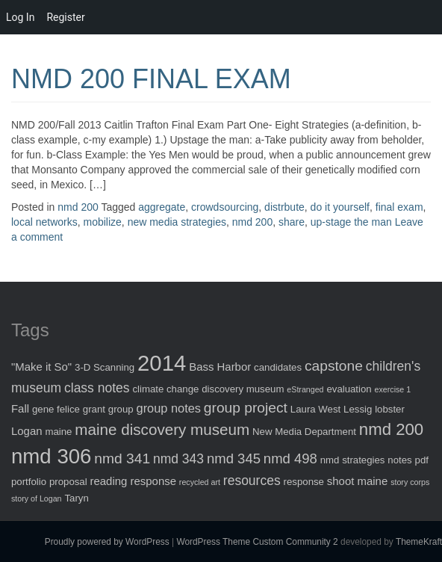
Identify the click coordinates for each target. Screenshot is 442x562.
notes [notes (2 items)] (399, 460)
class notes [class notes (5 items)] (97, 387)
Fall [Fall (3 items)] (20, 408)
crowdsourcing (224, 207)
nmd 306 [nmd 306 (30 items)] (51, 456)
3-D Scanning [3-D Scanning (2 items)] (104, 367)
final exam (399, 207)
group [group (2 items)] (121, 409)
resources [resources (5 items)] (252, 480)
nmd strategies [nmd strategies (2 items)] (352, 460)
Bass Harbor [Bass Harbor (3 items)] (220, 366)
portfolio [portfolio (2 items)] (28, 481)
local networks (44, 222)
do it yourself (340, 207)
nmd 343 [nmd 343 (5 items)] (178, 458)
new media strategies (177, 222)
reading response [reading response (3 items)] (133, 481)
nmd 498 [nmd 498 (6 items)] (290, 458)
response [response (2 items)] (304, 481)
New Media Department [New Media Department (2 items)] (304, 431)
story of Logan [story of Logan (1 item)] (36, 498)
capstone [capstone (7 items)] (334, 366)
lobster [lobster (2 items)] (390, 409)
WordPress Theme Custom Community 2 (256, 542)
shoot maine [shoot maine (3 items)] (357, 481)
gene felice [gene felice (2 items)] (56, 409)
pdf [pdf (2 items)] (422, 460)
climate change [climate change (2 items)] (165, 389)
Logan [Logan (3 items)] (27, 430)
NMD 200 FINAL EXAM (151, 79)
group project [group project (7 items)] (245, 408)
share (291, 222)
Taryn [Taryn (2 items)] (76, 498)
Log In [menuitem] (20, 17)
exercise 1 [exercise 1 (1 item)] (393, 389)
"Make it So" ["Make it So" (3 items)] (41, 366)
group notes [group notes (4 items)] (169, 408)
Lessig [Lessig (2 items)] (357, 409)
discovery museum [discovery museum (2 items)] (243, 389)
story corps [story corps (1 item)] (409, 482)
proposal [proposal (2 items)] (68, 481)
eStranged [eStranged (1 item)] (305, 389)
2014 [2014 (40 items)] (161, 363)
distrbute (284, 207)
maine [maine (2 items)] (58, 431)
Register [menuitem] (65, 17)
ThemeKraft (419, 542)
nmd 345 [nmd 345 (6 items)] (234, 458)
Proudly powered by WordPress (107, 542)
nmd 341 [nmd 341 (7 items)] (122, 458)
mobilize (102, 222)
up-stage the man (351, 222)
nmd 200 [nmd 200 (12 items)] (391, 429)
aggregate (161, 207)
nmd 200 (77, 207)
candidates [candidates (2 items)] (278, 367)
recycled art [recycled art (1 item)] (199, 482)
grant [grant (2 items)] (94, 409)
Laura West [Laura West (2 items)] (315, 409)
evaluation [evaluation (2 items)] (348, 389)
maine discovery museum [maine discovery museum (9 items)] (162, 429)
